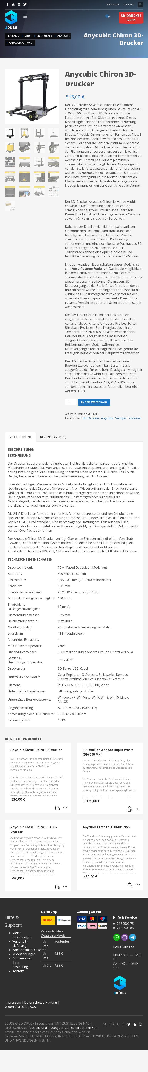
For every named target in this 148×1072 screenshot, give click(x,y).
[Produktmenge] (70, 402)
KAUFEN (131, 18)
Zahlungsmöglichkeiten (29, 950)
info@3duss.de (123, 947)
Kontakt (18, 971)
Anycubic (107, 418)
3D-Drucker (90, 418)
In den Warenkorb (94, 402)
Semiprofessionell (128, 418)
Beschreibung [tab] (20, 437)
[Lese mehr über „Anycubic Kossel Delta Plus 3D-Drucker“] (57, 886)
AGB (33, 1007)
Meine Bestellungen (22, 935)
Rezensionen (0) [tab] (53, 437)
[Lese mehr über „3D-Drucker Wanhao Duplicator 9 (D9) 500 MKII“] (130, 809)
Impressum (13, 1002)
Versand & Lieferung (19, 943)
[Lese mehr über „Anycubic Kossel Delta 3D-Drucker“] (57, 808)
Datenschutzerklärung (40, 1002)
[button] (130, 885)
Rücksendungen (24, 954)
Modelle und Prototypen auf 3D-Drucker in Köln (63, 1028)
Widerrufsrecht (16, 1007)
